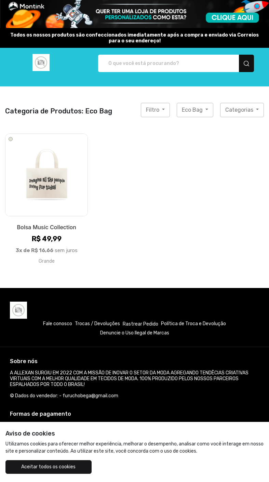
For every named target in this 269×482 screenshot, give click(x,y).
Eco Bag (193, 110)
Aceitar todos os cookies (48, 467)
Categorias (240, 110)
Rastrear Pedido (140, 324)
